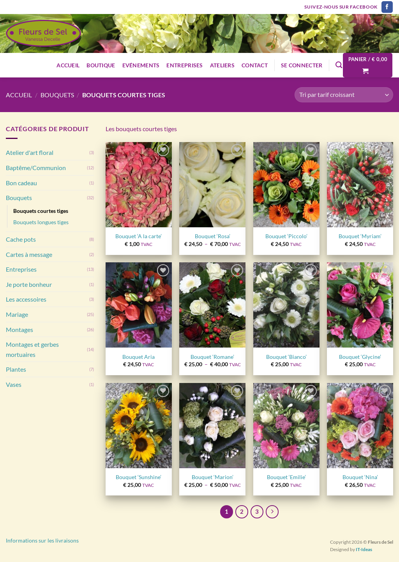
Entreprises (184, 65)
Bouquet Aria (138, 356)
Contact (255, 65)
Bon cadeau (21, 182)
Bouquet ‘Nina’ (360, 477)
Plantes (16, 369)
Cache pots (21, 239)
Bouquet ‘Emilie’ (286, 477)
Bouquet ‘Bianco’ (286, 356)
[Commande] (344, 94)
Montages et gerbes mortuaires (32, 349)
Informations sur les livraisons (42, 540)
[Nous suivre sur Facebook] (387, 7)
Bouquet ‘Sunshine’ (138, 477)
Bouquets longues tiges (41, 222)
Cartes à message (29, 254)
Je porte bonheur (29, 284)
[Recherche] (338, 65)
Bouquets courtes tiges (40, 210)
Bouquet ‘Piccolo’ (286, 236)
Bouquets (57, 94)
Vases (13, 384)
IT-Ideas (364, 549)
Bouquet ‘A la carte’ (138, 236)
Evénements (141, 65)
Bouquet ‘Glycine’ (360, 356)
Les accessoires (26, 299)
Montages (19, 329)
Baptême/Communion (36, 167)
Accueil (67, 65)
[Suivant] (272, 511)
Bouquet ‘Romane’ (212, 356)
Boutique (101, 65)
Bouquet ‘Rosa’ (212, 236)
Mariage (17, 314)
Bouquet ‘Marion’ (212, 477)
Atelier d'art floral (29, 152)
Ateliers (222, 65)
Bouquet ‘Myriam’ (360, 236)
